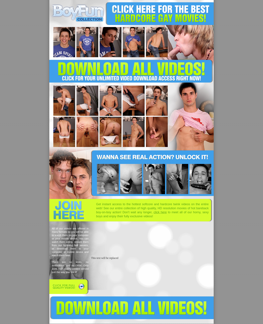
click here (160, 212)
